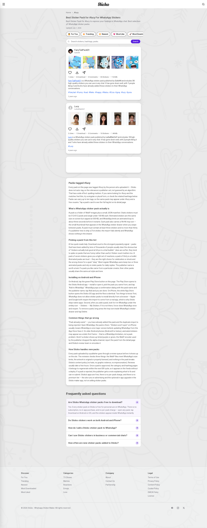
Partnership (110, 485)
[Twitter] (184, 508)
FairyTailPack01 (74, 81)
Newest (24, 485)
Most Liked (25, 492)
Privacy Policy (153, 481)
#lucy (123, 92)
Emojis (66, 488)
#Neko (91, 92)
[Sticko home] (103, 4)
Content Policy (154, 485)
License (151, 496)
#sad (86, 92)
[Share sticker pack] (84, 72)
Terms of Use (153, 477)
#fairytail (72, 92)
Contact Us (110, 481)
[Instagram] (178, 508)
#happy (98, 92)
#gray (117, 92)
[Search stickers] (203, 4)
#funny (80, 92)
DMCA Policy (153, 492)
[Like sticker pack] (70, 72)
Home (68, 12)
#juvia (129, 92)
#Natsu (105, 92)
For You (24, 477)
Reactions (67, 485)
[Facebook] (172, 508)
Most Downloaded (28, 488)
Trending (25, 481)
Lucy (70, 137)
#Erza (111, 92)
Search (135, 41)
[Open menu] (3, 4)
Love (65, 492)
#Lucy (70, 146)
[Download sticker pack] (77, 72)
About (108, 477)
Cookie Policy (153, 488)
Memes (66, 481)
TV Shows (67, 477)
